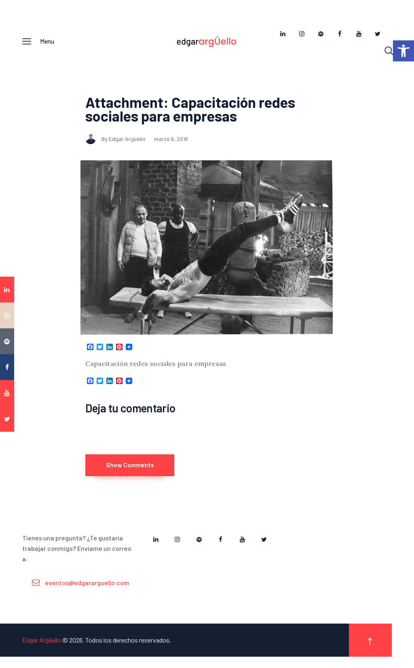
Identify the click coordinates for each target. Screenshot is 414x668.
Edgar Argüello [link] (41, 651)
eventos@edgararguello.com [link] (87, 594)
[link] (403, 50)
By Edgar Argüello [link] (116, 142)
